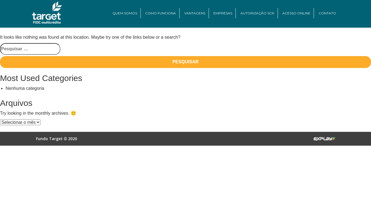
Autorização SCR (257, 13)
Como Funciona (160, 13)
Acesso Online (296, 13)
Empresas (222, 13)
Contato (327, 13)
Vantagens (194, 13)
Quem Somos (124, 13)
